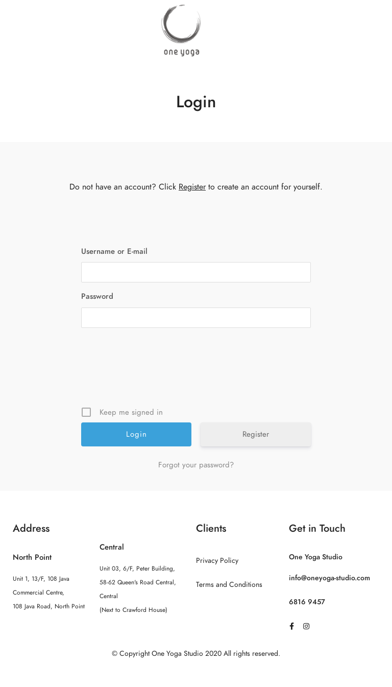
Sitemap (196, 674)
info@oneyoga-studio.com (329, 578)
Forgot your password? (196, 465)
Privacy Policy (217, 560)
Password (97, 296)
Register (192, 187)
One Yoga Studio (315, 557)
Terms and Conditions (229, 584)
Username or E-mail (114, 251)
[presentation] (197, 371)
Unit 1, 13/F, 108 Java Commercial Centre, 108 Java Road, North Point (49, 592)
